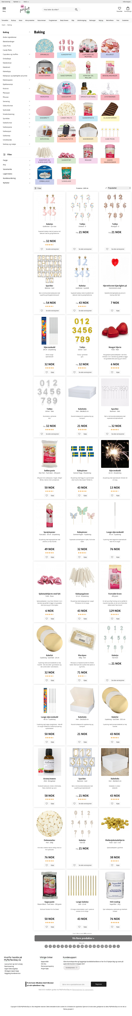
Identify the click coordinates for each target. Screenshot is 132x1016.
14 (98, 946)
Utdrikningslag (81, 20)
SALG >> (26, 2)
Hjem (3, 25)
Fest (118, 20)
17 (110, 946)
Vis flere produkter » (83, 938)
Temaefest (5, 20)
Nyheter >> (16, 2)
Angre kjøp (45, 969)
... (114, 946)
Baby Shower (64, 20)
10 (82, 946)
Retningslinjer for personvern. (83, 990)
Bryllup (13, 20)
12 (90, 946)
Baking (101, 20)
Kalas (20, 20)
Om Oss (43, 964)
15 (102, 946)
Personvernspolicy (47, 966)
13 (94, 946)
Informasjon (126, 2)
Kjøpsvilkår (45, 962)
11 (86, 946)
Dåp (73, 20)
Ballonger (92, 20)
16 (106, 946)
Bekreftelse (109, 20)
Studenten (125, 20)
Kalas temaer (42, 20)
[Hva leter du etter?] (61, 9)
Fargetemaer (53, 20)
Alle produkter (29, 20)
